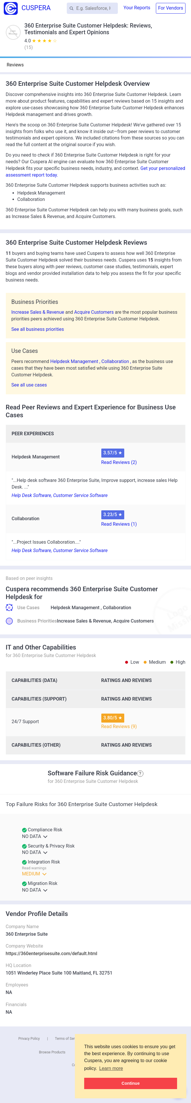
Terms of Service (68, 1039)
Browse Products (52, 1052)
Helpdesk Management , (75, 361)
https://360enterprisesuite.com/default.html (52, 953)
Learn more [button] (111, 1068)
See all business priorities (37, 329)
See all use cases (29, 385)
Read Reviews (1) (119, 524)
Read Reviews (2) (119, 462)
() (28, 47)
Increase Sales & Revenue (38, 312)
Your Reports (137, 7)
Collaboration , (116, 361)
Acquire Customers (94, 312)
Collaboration (117, 607)
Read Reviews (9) (119, 726)
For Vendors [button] (170, 8)
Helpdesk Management (75, 607)
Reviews (15, 65)
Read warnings (34, 868)
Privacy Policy (29, 1039)
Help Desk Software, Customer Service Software (60, 495)
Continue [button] (131, 1083)
